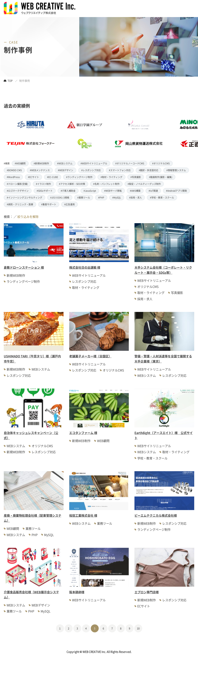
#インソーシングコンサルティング (24, 197)
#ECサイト (33, 177)
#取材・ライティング (111, 177)
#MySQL (116, 197)
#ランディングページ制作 (79, 177)
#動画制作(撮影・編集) (160, 177)
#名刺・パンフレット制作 (106, 183)
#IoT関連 (153, 190)
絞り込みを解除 (28, 216)
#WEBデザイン (65, 170)
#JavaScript (90, 190)
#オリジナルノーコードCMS (129, 163)
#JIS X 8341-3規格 (59, 197)
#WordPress (13, 177)
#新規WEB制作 (41, 163)
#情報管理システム (176, 170)
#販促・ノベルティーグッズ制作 (144, 183)
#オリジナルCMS (161, 163)
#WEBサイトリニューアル (94, 163)
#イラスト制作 (43, 183)
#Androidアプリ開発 (176, 190)
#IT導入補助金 (68, 190)
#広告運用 (69, 204)
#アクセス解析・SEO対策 (72, 183)
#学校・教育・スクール (162, 197)
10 (138, 628)
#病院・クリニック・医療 (20, 204)
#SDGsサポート (45, 190)
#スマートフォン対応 (120, 170)
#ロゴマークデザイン (18, 190)
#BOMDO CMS (14, 170)
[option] (91, 134)
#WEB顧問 (20, 163)
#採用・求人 (135, 197)
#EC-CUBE (52, 177)
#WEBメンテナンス (40, 170)
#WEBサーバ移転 (113, 190)
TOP (10, 80)
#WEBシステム (64, 163)
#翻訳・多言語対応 (148, 170)
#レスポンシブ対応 (91, 170)
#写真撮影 (135, 177)
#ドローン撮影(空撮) (17, 183)
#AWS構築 (135, 190)
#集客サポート (48, 204)
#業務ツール (83, 197)
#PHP (101, 197)
